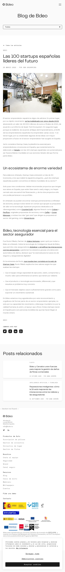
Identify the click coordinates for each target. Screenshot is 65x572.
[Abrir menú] (60, 4)
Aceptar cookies (32, 564)
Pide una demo (9, 493)
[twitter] (5, 331)
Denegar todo (32, 553)
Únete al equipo (10, 457)
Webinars (7, 482)
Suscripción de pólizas (14, 439)
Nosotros (7, 454)
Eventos (6, 488)
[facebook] (10, 331)
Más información (22, 548)
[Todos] (32, 27)
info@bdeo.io (8, 426)
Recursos (7, 472)
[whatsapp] (21, 331)
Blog (5, 475)
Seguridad (7, 461)
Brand (5, 464)
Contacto (7, 498)
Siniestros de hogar (12, 446)
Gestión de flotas (11, 449)
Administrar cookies (32, 558)
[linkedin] (15, 331)
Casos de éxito (10, 479)
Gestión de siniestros (13, 443)
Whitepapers (8, 485)
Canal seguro (9, 467)
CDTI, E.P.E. (52, 532)
